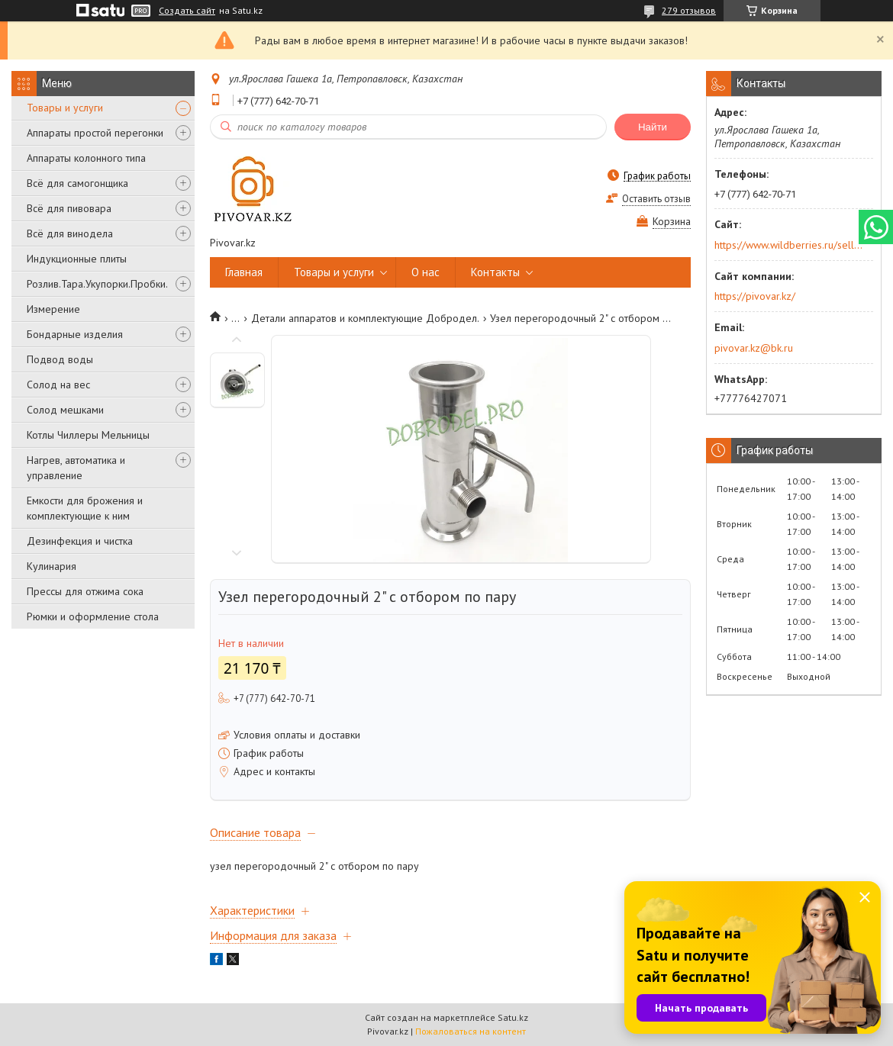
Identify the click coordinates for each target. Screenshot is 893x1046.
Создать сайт (187, 10)
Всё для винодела (70, 233)
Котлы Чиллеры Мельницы (88, 435)
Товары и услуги (65, 107)
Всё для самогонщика (77, 183)
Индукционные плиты (77, 259)
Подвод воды (60, 359)
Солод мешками (65, 410)
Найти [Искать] (652, 127)
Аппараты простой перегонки (95, 133)
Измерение (53, 309)
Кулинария (51, 566)
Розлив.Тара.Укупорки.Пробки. (97, 284)
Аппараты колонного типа (86, 158)
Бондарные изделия (75, 334)
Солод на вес (58, 384)
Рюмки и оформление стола (93, 616)
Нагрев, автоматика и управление (76, 467)
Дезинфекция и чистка (80, 541)
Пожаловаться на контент (470, 1031)
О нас (425, 272)
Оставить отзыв (656, 198)
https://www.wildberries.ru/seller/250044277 (788, 245)
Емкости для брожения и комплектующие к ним (85, 508)
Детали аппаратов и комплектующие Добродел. (365, 318)
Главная (244, 272)
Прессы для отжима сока (85, 591)
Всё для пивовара (69, 208)
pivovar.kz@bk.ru (753, 348)
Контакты (495, 272)
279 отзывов (689, 10)
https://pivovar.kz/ (754, 296)
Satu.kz (513, 1017)
